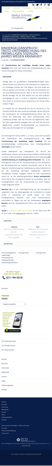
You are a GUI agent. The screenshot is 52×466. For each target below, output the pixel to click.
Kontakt (30, 11)
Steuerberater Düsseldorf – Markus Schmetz (25, 35)
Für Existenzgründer (9, 341)
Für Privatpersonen (8, 345)
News (7, 11)
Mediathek (38, 8)
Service (4, 377)
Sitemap (4, 428)
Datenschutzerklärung (9, 431)
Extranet (17, 8)
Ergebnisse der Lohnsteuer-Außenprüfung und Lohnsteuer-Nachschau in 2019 (38, 233)
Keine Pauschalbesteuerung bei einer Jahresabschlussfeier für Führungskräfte (14, 233)
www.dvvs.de (26, 446)
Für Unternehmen (8, 350)
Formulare (27, 8)
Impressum (5, 433)
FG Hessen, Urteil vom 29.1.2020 (20, 211)
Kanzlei (7, 8)
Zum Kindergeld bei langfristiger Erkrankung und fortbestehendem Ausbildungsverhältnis (9, 258)
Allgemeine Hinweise (18, 60)
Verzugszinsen (24, 253)
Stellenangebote (18, 11)
